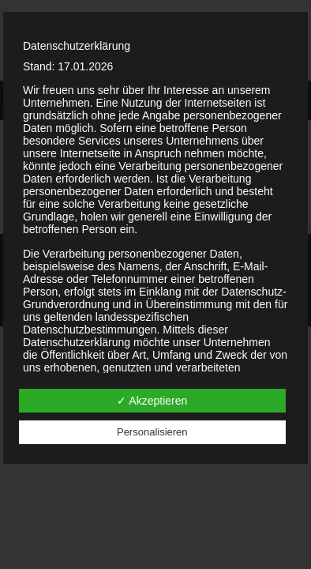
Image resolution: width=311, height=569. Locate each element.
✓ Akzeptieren (152, 400)
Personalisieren (152, 432)
